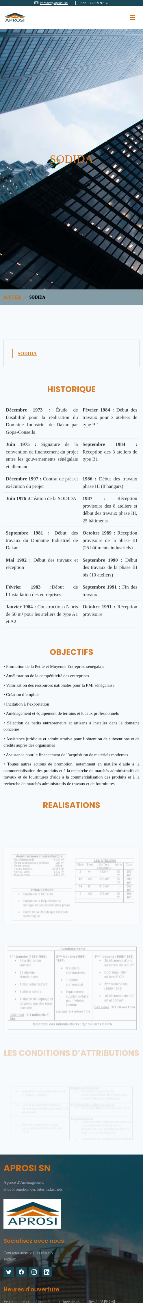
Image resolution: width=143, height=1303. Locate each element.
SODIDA (27, 357)
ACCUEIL (12, 297)
